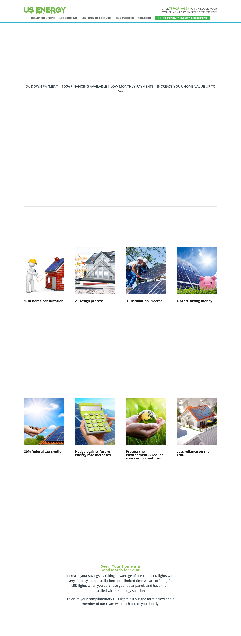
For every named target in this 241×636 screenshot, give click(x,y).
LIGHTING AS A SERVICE (96, 12)
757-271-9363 (179, 2)
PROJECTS (144, 12)
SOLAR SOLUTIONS (43, 12)
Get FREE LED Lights (108, 350)
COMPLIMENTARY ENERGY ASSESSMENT (182, 12)
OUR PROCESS (125, 12)
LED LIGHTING (68, 12)
